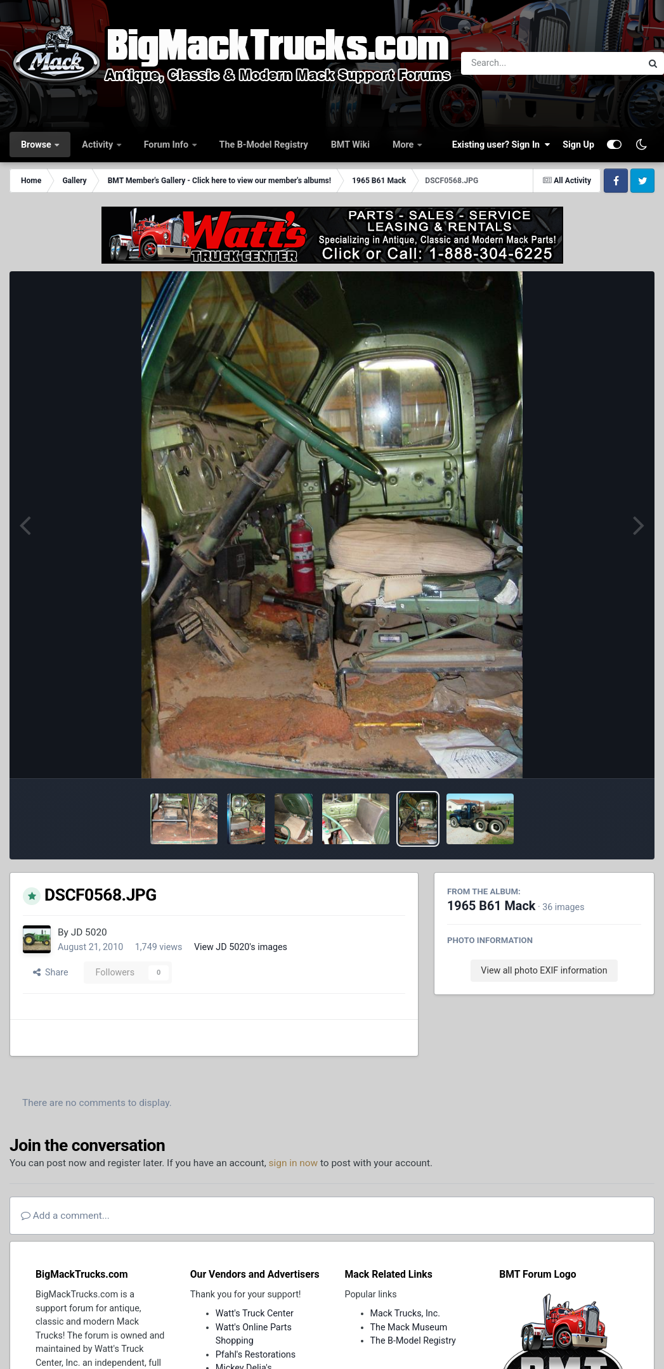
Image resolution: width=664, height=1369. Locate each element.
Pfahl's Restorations (256, 1354)
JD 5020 (89, 932)
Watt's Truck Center (255, 1313)
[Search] (516, 63)
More (404, 144)
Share (50, 972)
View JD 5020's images (240, 947)
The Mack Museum (409, 1327)
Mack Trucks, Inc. (405, 1313)
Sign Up (578, 144)
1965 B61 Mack (491, 906)
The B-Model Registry (263, 144)
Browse (37, 144)
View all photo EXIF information (544, 970)
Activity (98, 144)
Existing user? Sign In (501, 144)
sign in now (293, 1163)
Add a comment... (65, 1215)
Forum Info (167, 144)
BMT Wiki (350, 144)
